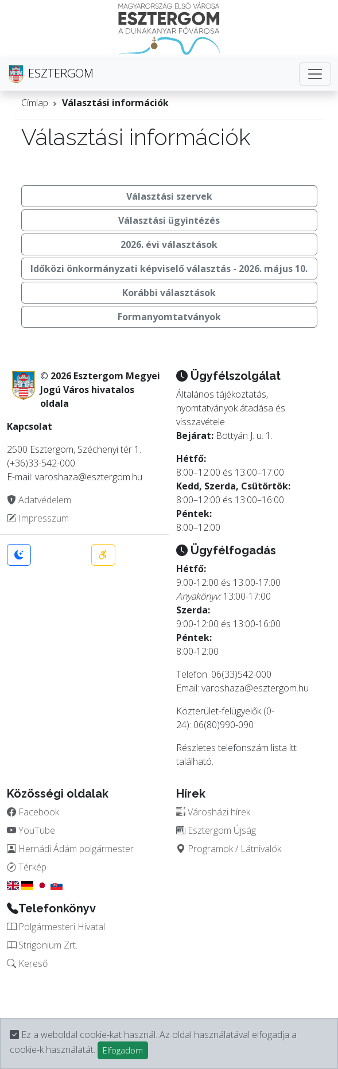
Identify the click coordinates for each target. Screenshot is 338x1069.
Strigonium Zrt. (42, 945)
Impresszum (38, 518)
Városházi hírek (213, 812)
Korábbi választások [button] (169, 292)
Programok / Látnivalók (228, 848)
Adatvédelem (39, 499)
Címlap (34, 102)
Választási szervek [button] (169, 196)
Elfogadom (123, 1050)
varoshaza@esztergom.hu (255, 688)
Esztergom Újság (216, 830)
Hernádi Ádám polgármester (70, 848)
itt (293, 747)
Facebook (33, 812)
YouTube (31, 830)
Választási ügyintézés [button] (169, 220)
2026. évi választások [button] (169, 244)
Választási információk (115, 102)
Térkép (26, 867)
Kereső (27, 963)
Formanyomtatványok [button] (169, 316)
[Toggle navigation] (315, 74)
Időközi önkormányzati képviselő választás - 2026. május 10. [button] (169, 268)
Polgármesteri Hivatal (56, 926)
